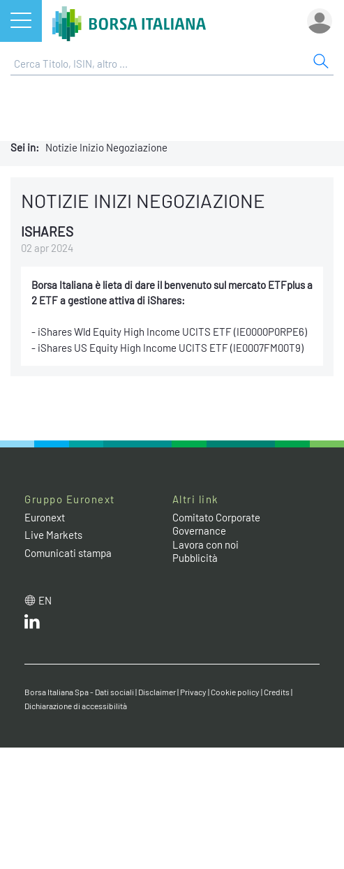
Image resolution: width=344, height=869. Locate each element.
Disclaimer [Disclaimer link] (157, 692)
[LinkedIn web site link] (32, 624)
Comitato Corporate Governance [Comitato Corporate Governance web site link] (216, 524)
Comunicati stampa (68, 553)
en (45, 600)
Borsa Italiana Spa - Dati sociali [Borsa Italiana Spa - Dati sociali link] (79, 692)
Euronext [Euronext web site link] (44, 517)
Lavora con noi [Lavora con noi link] (205, 544)
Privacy (193, 692)
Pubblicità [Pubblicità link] (195, 557)
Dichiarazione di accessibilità (75, 706)
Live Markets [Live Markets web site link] (53, 534)
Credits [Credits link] (277, 692)
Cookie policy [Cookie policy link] (235, 692)
